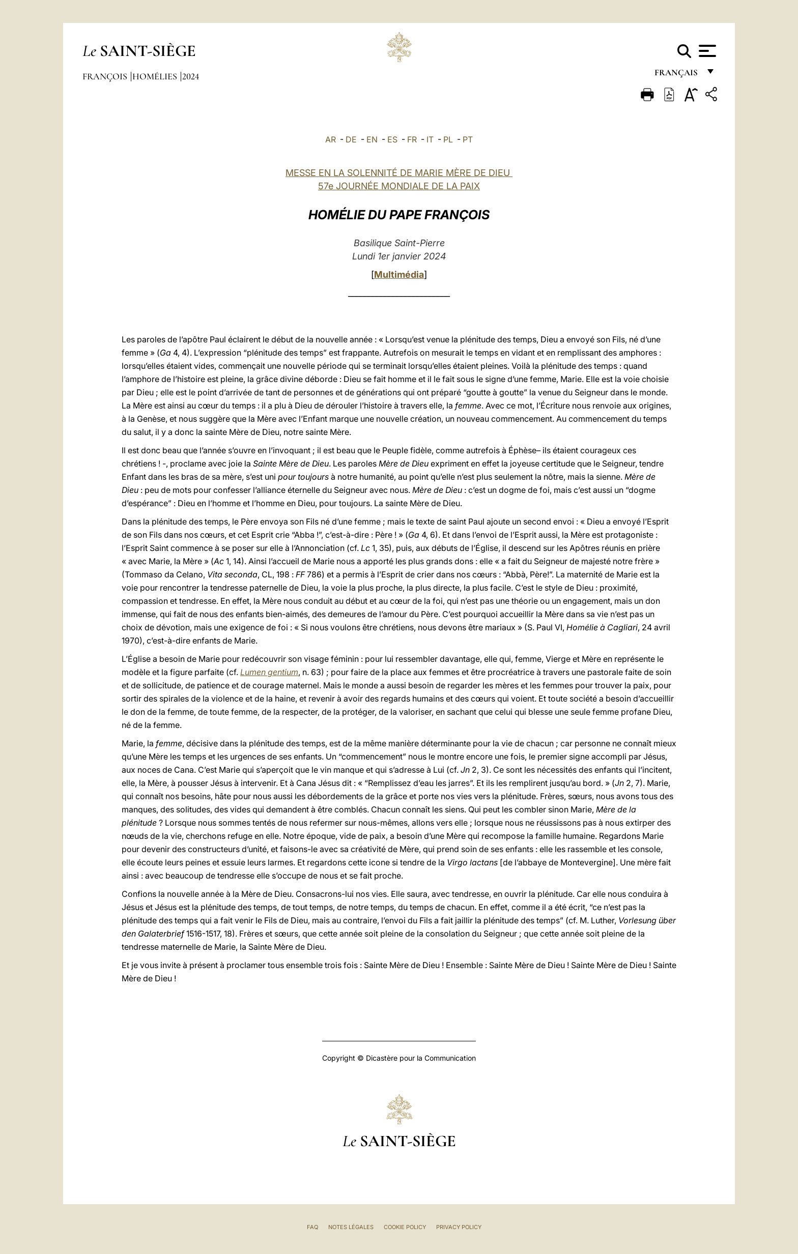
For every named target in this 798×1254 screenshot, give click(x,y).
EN (372, 139)
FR (412, 139)
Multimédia (399, 274)
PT (468, 139)
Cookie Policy (405, 1227)
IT (430, 139)
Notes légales (351, 1227)
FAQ (312, 1227)
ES (392, 139)
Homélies (155, 76)
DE (351, 139)
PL (448, 139)
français (677, 75)
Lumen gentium (269, 672)
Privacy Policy (458, 1227)
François (105, 76)
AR (330, 139)
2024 (190, 76)
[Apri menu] (706, 51)
